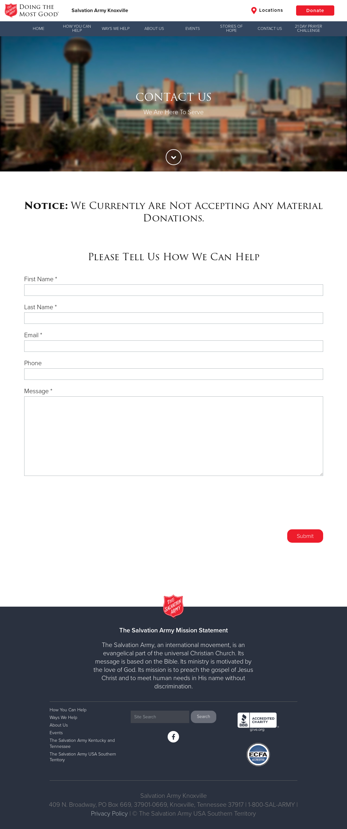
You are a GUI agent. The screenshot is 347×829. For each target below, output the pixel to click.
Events (192, 28)
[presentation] (274, 507)
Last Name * (40, 307)
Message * (38, 391)
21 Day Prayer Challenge (308, 28)
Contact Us (270, 28)
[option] (173, 103)
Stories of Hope (231, 28)
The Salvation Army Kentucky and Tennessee (82, 743)
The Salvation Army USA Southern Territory (83, 757)
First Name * (40, 279)
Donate (315, 10)
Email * (33, 335)
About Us (154, 28)
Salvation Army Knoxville (100, 10)
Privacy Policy (109, 814)
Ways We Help (115, 28)
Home (38, 28)
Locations (267, 10)
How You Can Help (77, 28)
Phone (33, 363)
